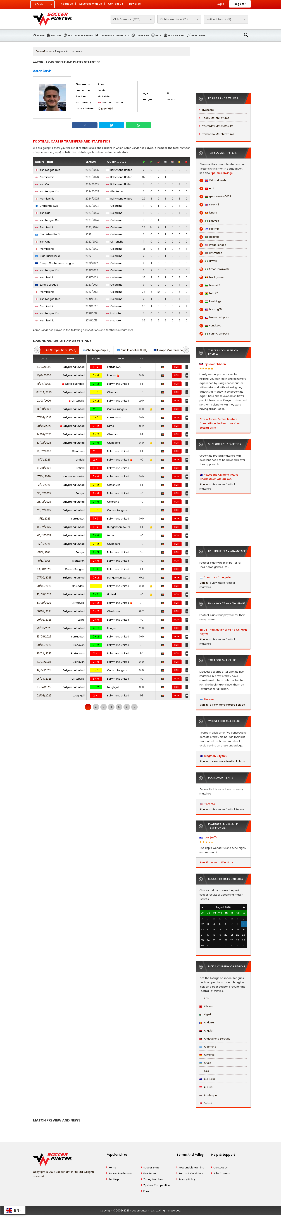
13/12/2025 (44, 518)
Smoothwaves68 (214, 269)
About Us (67, 4)
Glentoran (114, 191)
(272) (59, 350)
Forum (147, 1191)
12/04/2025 (44, 670)
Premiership (44, 177)
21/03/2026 (44, 400)
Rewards (135, 4)
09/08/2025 (44, 645)
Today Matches (153, 1179)
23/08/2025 (44, 628)
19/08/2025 (44, 636)
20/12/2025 (44, 510)
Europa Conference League (54, 263)
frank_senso (212, 277)
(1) (97, 350)
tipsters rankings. (222, 173)
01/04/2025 (44, 687)
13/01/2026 (44, 485)
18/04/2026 (44, 367)
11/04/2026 (44, 384)
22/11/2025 (44, 544)
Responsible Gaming (191, 1167)
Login (220, 4)
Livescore (142, 35)
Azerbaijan (208, 1095)
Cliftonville (114, 241)
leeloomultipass (214, 317)
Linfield (80, 459)
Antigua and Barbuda (214, 1038)
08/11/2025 (44, 552)
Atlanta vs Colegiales (218, 577)
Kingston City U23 (213, 756)
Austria (206, 1087)
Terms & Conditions (191, 1173)
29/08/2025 (44, 620)
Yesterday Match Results (217, 126)
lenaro (208, 213)
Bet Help (114, 1179)
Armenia (207, 1055)
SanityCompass (214, 334)
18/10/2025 (44, 561)
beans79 (209, 285)
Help (158, 35)
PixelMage (210, 301)
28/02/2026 (44, 426)
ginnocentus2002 (215, 196)
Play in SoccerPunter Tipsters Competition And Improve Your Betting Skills (219, 423)
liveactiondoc (212, 245)
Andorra (206, 1022)
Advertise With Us (90, 4)
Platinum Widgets (80, 35)
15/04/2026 (44, 375)
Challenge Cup (46, 206)
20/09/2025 (44, 586)
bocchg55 (210, 309)
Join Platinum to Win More (216, 862)
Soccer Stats (151, 1167)
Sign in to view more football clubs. (222, 704)
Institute (113, 313)
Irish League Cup (47, 170)
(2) (176, 350)
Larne (110, 426)
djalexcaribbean (212, 364)
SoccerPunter (44, 51)
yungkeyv (210, 326)
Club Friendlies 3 (47, 234)
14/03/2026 (44, 409)
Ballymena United (119, 170)
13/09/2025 (44, 603)
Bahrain (206, 1103)
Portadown (114, 367)
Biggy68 (209, 221)
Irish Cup (42, 184)
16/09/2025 (44, 594)
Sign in (203, 484)
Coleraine (114, 206)
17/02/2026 (44, 443)
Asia (204, 1071)
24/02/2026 (44, 434)
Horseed (207, 699)
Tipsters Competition (114, 35)
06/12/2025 (44, 527)
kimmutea (210, 253)
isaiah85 (209, 237)
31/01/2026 (44, 459)
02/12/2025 (44, 535)
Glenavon (113, 392)
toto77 (208, 293)
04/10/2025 (44, 569)
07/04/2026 (44, 392)
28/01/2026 (44, 468)
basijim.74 (208, 837)
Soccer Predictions (120, 1173)
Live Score (149, 1173)
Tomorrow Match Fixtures (218, 134)
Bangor (113, 375)
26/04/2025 (44, 653)
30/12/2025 (44, 493)
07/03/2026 (44, 417)
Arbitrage (198, 35)
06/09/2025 (44, 611)
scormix (209, 229)
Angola (206, 1030)
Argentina (207, 1047)
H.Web (208, 261)
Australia (207, 1079)
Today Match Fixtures (215, 118)
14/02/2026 (44, 451)
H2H (176, 367)
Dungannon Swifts (73, 476)
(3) (132, 350)
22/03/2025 (44, 695)
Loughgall (113, 687)
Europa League (46, 284)
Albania (206, 1006)
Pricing (56, 35)
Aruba (205, 1063)
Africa (205, 998)
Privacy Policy (187, 1179)
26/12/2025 (44, 502)
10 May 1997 (105, 108)
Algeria (205, 1014)
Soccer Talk (176, 35)
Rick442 (209, 205)
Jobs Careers (221, 1173)
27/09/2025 (44, 577)
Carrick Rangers (73, 384)
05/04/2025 (44, 678)
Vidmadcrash (212, 180)
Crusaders (113, 443)
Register (240, 4)
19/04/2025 (44, 662)
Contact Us (115, 4)
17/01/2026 (44, 476)
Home (40, 35)
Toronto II (208, 804)
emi (206, 188)
